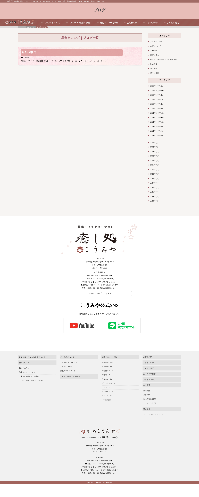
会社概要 (146, 382)
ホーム (22, 27)
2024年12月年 (155, 113)
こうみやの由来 (66, 364)
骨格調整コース (107, 360)
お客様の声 (132, 23)
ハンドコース (107, 385)
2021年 (153, 165)
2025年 (153, 147)
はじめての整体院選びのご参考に (31, 378)
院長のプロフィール (67, 368)
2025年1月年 (155, 109)
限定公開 (153, 69)
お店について (155, 46)
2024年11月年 (155, 118)
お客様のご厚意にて (158, 42)
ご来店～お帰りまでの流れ (29, 374)
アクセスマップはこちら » (99, 293)
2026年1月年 (155, 86)
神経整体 (153, 64)
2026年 (153, 142)
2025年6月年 (155, 95)
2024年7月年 (155, 136)
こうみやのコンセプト (68, 360)
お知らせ (153, 51)
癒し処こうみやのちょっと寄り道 (163, 60)
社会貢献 (146, 392)
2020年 (153, 169)
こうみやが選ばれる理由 (80, 23)
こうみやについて (52, 23)
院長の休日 (154, 73)
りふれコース (107, 376)
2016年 (153, 187)
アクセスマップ (149, 377)
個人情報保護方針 (149, 396)
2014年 (153, 196)
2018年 (153, 178)
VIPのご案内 (106, 397)
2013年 (153, 201)
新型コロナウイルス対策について (32, 354)
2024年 (153, 151)
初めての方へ (24, 360)
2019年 (153, 174)
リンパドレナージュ (109, 389)
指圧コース (106, 372)
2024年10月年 (155, 122)
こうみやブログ (149, 371)
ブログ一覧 (30, 27)
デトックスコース (108, 380)
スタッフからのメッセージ (153, 412)
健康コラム (154, 55)
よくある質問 (173, 23)
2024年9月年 (155, 127)
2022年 (153, 160)
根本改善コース (107, 364)
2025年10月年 (155, 91)
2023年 (153, 156)
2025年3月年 (155, 100)
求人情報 (146, 406)
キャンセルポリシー (150, 400)
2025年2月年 (155, 104)
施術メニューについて (27, 369)
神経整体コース (107, 368)
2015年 (153, 192)
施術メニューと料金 (109, 23)
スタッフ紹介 (152, 23)
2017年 (153, 183)
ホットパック (107, 393)
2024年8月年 (155, 131)
